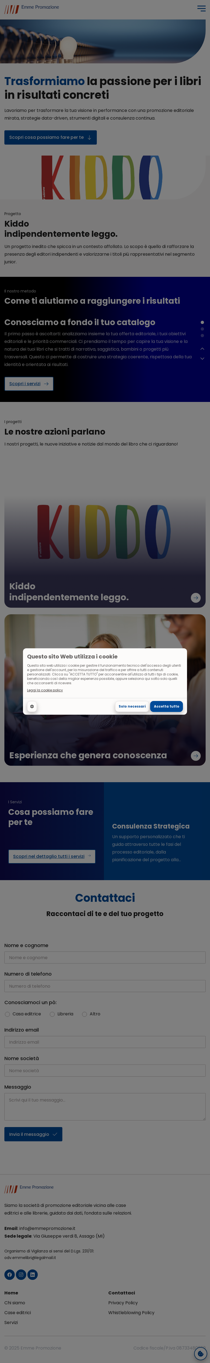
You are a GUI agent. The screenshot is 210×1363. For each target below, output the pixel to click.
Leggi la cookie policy (45, 690)
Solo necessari (132, 706)
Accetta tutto (166, 706)
